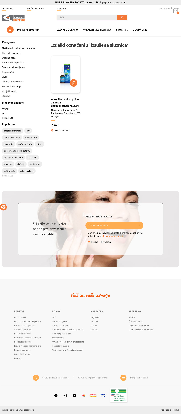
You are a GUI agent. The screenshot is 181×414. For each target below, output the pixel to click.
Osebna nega (9, 57)
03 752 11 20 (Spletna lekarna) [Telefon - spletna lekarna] (55, 377)
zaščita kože (9, 171)
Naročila (94, 321)
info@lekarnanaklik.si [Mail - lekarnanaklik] (139, 377)
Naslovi (93, 325)
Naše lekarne (35, 8)
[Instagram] (65, 395)
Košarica (94, 329)
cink (28, 130)
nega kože (8, 144)
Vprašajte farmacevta (97, 29)
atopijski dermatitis (12, 130)
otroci (39, 144)
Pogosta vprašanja (60, 346)
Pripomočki (8, 72)
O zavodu (8, 8)
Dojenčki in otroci (11, 53)
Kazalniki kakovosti (22, 333)
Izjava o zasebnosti (25, 410)
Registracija (164, 8)
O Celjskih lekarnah (22, 354)
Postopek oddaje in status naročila (67, 329)
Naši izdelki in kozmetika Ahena (18, 48)
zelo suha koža (27, 171)
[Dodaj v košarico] (73, 83)
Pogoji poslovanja (22, 350)
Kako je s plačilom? (60, 325)
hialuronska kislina (12, 137)
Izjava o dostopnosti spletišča (27, 321)
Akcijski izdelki (9, 91)
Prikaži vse (7, 117)
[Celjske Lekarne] (13, 18)
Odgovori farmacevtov (139, 325)
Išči (53, 317)
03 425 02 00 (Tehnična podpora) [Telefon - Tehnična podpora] (92, 377)
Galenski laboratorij (22, 329)
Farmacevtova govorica (24, 325)
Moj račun (94, 317)
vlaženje (21, 164)
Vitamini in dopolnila (13, 62)
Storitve (122, 29)
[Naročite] (114, 225)
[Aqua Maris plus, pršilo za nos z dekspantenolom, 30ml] (65, 91)
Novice (61, 8)
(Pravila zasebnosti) (112, 236)
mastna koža (31, 137)
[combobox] (92, 17)
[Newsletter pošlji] (139, 225)
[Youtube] (74, 395)
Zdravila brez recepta (13, 81)
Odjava (107, 241)
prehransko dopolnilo (13, 157)
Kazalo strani (20, 317)
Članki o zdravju (67, 29)
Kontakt (17, 358)
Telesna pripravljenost (13, 67)
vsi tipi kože (35, 164)
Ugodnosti (140, 29)
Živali (5, 76)
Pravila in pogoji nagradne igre (27, 346)
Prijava (176, 8)
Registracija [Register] (166, 410)
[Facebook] (56, 395)
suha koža (32, 157)
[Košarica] (175, 18)
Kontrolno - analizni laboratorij (27, 337)
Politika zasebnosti (22, 341)
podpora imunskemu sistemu (17, 151)
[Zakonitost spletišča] (118, 395)
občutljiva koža (25, 144)
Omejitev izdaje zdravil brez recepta (68, 341)
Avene (5, 108)
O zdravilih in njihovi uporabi (141, 329)
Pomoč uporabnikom (61, 333)
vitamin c (8, 164)
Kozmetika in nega (11, 86)
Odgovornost (58, 337)
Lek (4, 113)
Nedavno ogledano (60, 321)
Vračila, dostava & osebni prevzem (67, 350)
